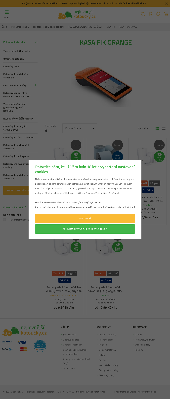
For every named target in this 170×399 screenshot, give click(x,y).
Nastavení (85, 218)
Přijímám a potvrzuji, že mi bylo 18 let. (85, 229)
